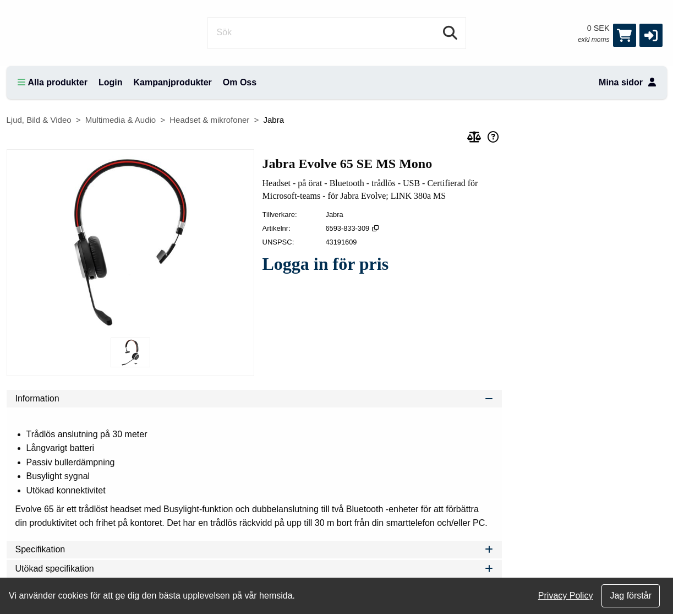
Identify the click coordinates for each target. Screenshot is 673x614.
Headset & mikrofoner (209, 119)
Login (111, 82)
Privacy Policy (565, 595)
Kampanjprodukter (173, 82)
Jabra (273, 119)
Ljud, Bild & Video (39, 119)
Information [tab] (254, 398)
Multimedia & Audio (120, 119)
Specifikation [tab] (254, 549)
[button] (651, 35)
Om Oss (239, 82)
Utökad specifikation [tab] (254, 568)
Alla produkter (52, 82)
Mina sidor (627, 82)
